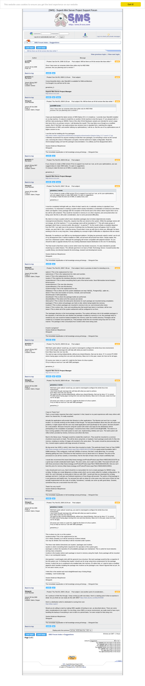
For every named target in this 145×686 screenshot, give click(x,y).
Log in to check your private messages (108, 36)
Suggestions (54, 43)
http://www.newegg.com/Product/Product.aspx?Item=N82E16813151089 (69, 449)
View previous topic (98, 54)
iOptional (84, 667)
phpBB (68, 665)
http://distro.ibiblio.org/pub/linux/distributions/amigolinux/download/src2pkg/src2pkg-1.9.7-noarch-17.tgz (79, 135)
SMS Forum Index (41, 43)
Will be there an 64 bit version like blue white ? (42, 51)
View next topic (114, 54)
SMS (64, 664)
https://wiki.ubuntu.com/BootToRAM (91, 598)
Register (85, 36)
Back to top (29, 73)
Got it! (131, 4)
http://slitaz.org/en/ (52, 604)
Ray (74, 667)
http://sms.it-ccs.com (52, 93)
